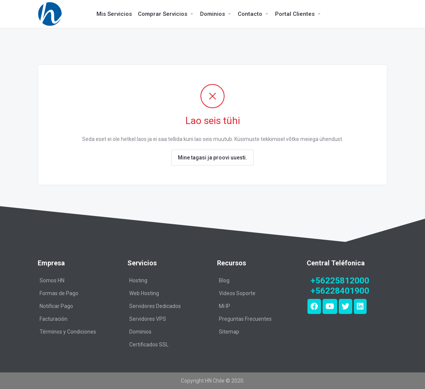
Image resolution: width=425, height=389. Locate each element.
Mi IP (224, 306)
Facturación (53, 319)
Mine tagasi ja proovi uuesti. (212, 158)
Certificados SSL (148, 345)
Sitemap (229, 332)
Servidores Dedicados (155, 306)
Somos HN (52, 280)
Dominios (140, 332)
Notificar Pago (56, 306)
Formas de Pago (59, 293)
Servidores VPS (147, 319)
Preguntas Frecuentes (245, 319)
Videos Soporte (237, 293)
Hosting (138, 280)
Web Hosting (144, 293)
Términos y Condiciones (68, 332)
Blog (224, 280)
